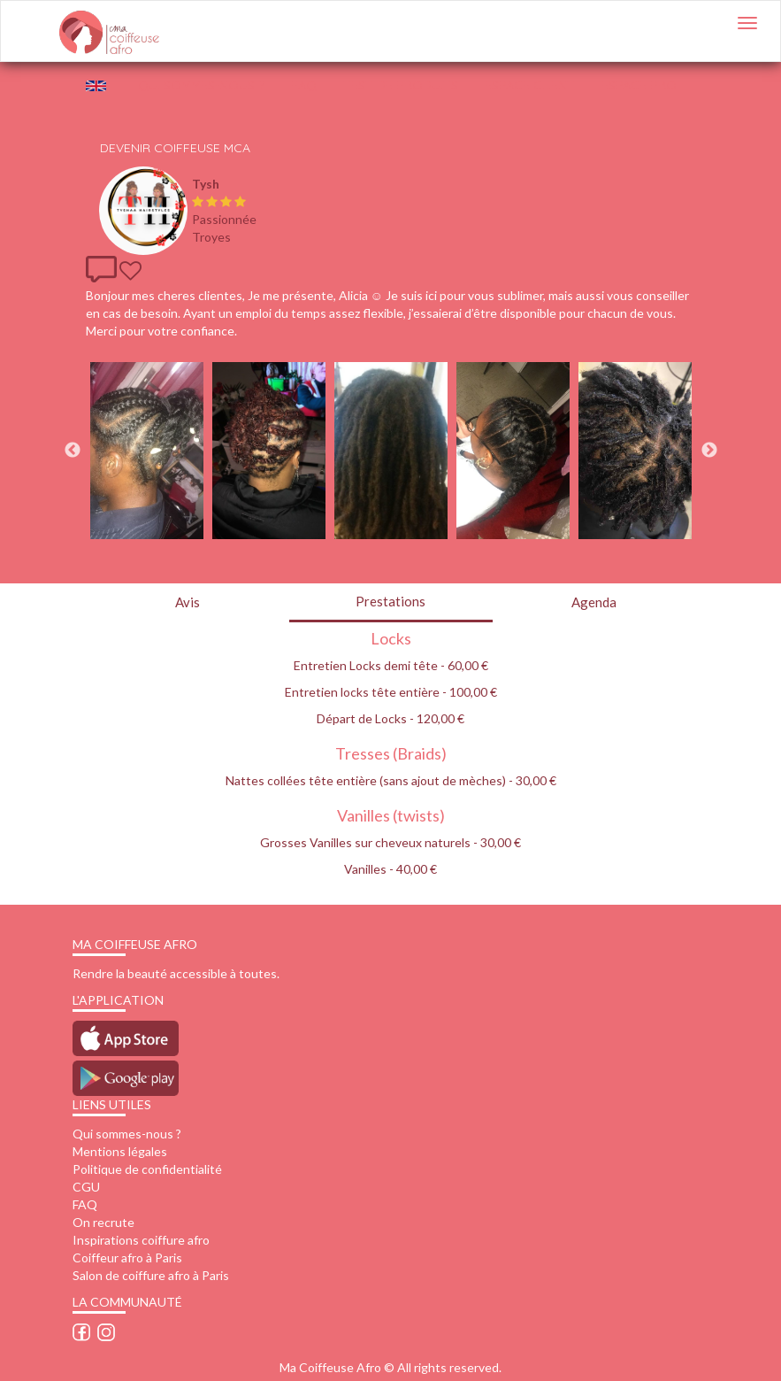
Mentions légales (120, 1151)
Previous (72, 450)
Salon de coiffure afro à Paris (151, 1275)
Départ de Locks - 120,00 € (390, 718)
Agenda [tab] (593, 602)
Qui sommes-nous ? (127, 1133)
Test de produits (400, 85)
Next (709, 450)
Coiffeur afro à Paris (127, 1257)
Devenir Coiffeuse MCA (175, 148)
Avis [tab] (187, 602)
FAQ (304, 85)
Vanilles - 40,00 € (390, 868)
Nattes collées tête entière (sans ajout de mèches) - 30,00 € (391, 780)
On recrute (103, 1222)
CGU (86, 1186)
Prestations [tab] (390, 601)
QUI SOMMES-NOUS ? (201, 85)
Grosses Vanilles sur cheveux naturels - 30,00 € (390, 842)
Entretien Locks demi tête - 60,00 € (391, 665)
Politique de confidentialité (147, 1169)
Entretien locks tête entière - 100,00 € (391, 691)
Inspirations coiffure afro (141, 1239)
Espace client (530, 85)
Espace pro (639, 85)
